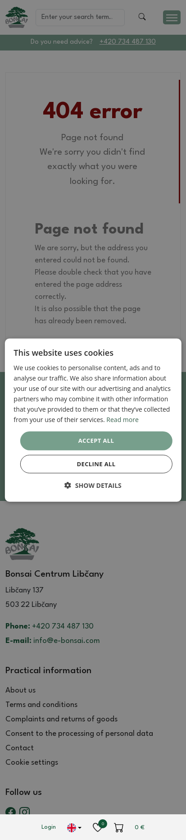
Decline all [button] (96, 464)
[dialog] (93, 420)
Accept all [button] (96, 440)
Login (48, 827)
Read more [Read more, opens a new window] (122, 419)
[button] (93, 485)
